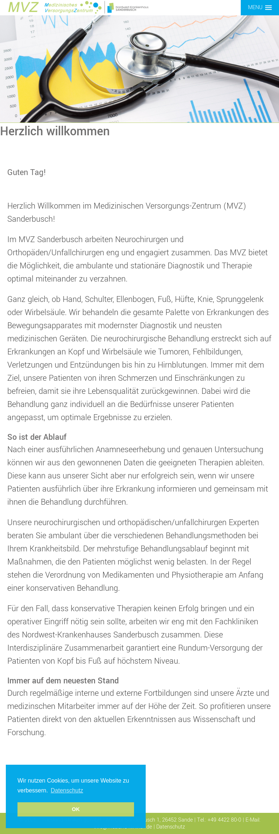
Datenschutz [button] (67, 790)
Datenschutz (170, 827)
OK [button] (76, 809)
